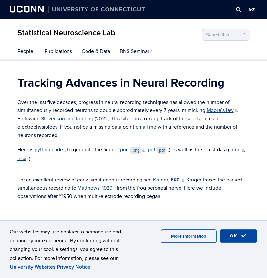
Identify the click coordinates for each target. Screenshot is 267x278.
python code (50, 150)
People (25, 51)
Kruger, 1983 (168, 180)
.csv (23, 158)
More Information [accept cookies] (188, 236)
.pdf (158, 150)
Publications (58, 51)
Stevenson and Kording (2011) (75, 119)
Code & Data (96, 51)
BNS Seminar (136, 51)
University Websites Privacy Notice (50, 267)
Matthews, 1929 (96, 188)
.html (236, 150)
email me (146, 127)
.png (131, 150)
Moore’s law (222, 110)
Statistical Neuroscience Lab (66, 32)
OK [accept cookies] (238, 236)
